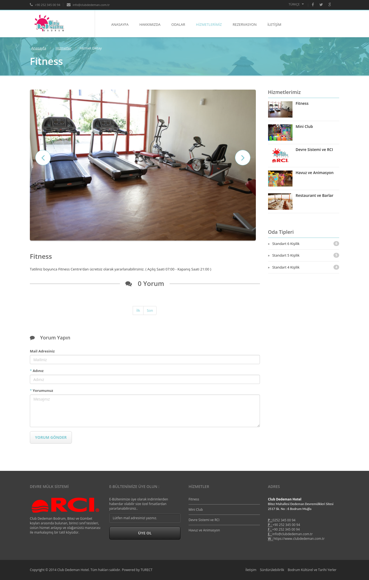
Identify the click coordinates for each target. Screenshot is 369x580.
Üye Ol (145, 532)
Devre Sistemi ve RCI (314, 149)
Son (150, 310)
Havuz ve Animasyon (315, 173)
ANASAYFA (120, 24)
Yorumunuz (41, 390)
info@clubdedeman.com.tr (292, 534)
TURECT (146, 570)
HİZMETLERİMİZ (209, 24)
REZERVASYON (245, 24)
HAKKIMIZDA (150, 24)
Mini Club (304, 126)
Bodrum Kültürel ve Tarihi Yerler (312, 570)
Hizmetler (64, 48)
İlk (138, 310)
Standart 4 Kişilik (305, 267)
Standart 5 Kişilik (305, 255)
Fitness (302, 103)
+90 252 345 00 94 (286, 524)
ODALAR (178, 24)
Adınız (37, 370)
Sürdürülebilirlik (272, 570)
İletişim (251, 570)
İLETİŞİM (274, 24)
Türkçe (296, 4)
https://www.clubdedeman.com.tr (299, 538)
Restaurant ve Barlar (314, 195)
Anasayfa (38, 48)
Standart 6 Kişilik (305, 243)
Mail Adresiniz (42, 351)
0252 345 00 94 (283, 520)
